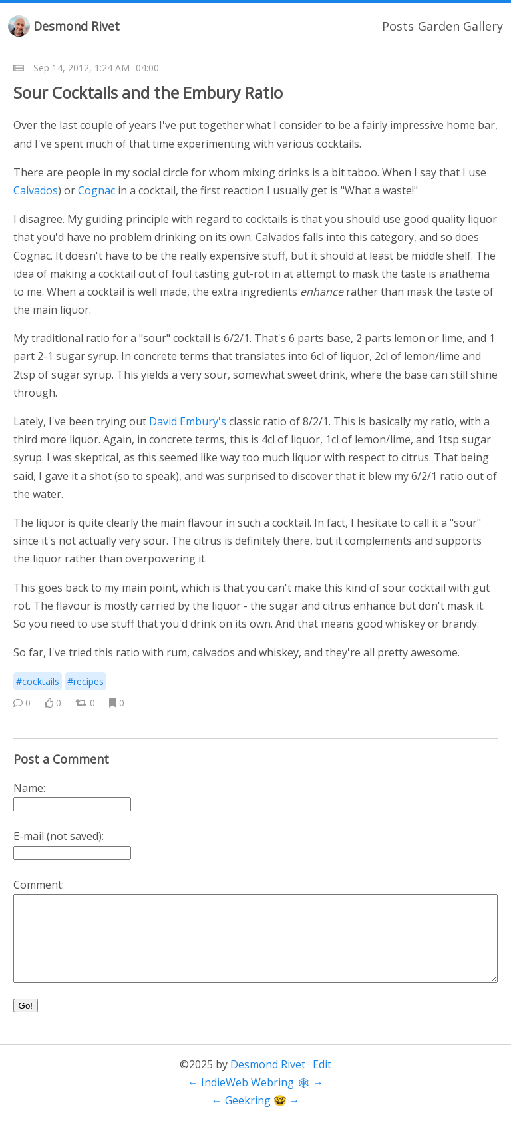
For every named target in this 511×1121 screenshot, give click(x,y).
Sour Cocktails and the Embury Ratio (148, 92)
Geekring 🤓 (256, 1100)
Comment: (38, 884)
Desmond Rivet (76, 26)
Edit (322, 1064)
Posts (398, 26)
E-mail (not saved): (58, 836)
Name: (29, 788)
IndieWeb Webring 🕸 (255, 1082)
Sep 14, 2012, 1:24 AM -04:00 (96, 67)
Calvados (35, 190)
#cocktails (37, 681)
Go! (26, 1005)
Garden (439, 26)
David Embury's (187, 421)
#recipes (85, 681)
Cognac (96, 190)
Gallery (483, 26)
